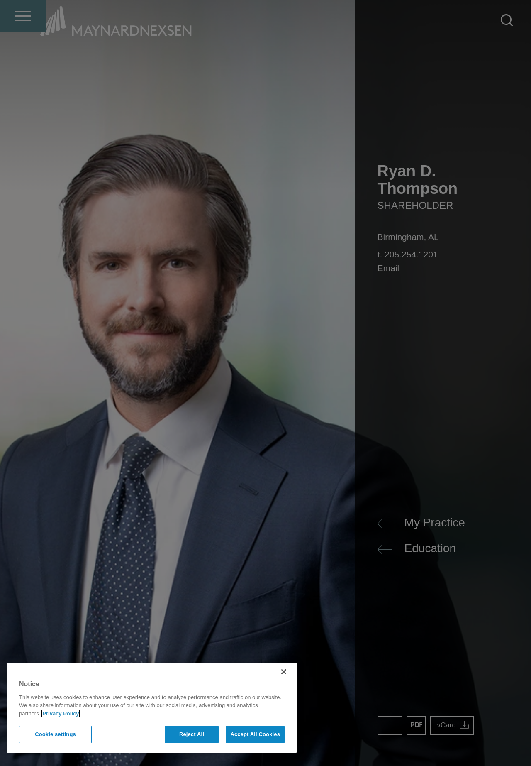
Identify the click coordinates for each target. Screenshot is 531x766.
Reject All (191, 734)
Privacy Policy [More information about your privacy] (60, 713)
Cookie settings (55, 734)
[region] (152, 708)
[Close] (284, 672)
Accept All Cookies (255, 734)
